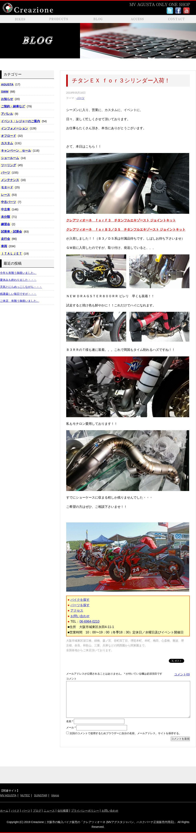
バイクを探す (80, 599)
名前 (69, 721)
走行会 (5, 238)
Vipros (55, 795)
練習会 (5, 224)
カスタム (7, 143)
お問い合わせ (80, 616)
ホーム (4, 810)
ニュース (49, 810)
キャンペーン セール (16, 150)
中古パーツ (8, 202)
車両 (4, 246)
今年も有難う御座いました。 (18, 272)
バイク (15, 810)
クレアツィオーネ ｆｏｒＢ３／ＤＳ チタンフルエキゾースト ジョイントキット (125, 229)
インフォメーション (14, 128)
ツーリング (8, 165)
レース (5, 194)
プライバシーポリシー (85, 810)
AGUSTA (7, 84)
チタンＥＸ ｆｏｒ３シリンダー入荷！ (121, 80)
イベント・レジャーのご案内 (20, 121)
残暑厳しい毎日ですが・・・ (18, 293)
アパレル (7, 113)
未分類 (5, 216)
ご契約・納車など (13, 106)
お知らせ (7, 99)
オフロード (8, 135)
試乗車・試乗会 (11, 231)
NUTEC (25, 795)
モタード (7, 187)
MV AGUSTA (8, 795)
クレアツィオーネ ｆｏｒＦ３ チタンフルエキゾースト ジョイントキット (121, 220)
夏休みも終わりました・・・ (18, 279)
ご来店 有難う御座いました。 (19, 300)
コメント (71, 678)
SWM (4, 91)
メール (71, 727)
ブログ (37, 810)
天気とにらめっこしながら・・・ (21, 286)
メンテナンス (10, 180)
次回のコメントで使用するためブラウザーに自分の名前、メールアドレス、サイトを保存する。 (125, 733)
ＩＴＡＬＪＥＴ (11, 253)
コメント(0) (182, 674)
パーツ (5, 172)
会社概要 (63, 810)
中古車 (5, 209)
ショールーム (10, 158)
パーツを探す (80, 605)
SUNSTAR (40, 795)
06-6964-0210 (89, 621)
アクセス (76, 610)
